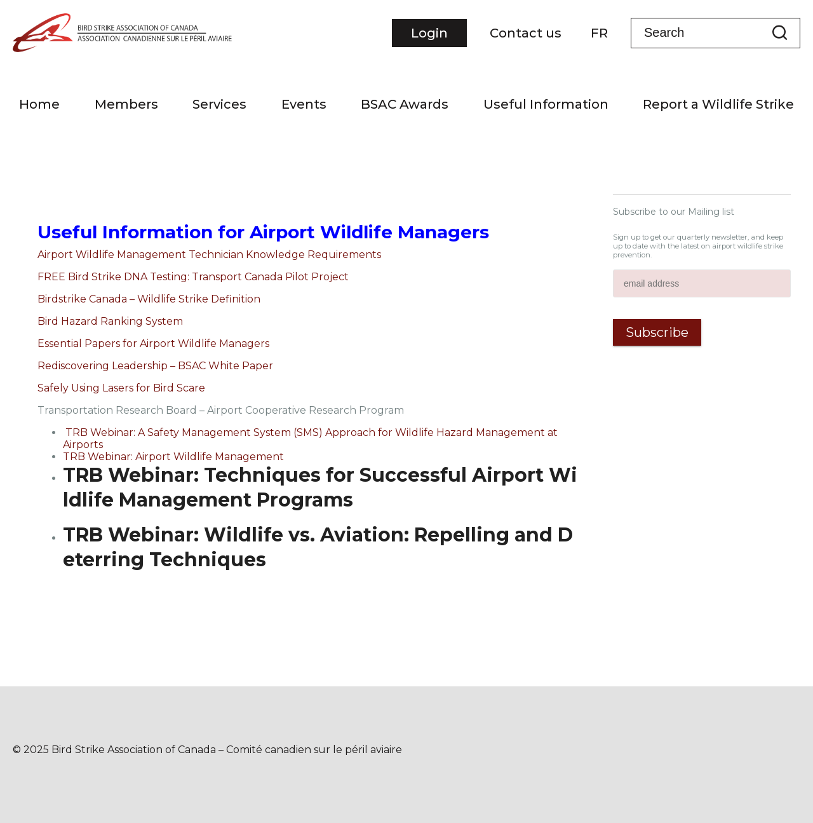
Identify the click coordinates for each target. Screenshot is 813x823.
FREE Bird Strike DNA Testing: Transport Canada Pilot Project (193, 277)
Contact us (525, 33)
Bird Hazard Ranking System (110, 321)
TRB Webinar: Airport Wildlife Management (173, 457)
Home (39, 104)
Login (429, 33)
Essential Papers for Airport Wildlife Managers (153, 343)
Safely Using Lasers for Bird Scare (121, 388)
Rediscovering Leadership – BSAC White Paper (155, 366)
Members (126, 104)
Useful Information (545, 104)
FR (599, 33)
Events (303, 104)
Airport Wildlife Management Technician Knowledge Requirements (209, 254)
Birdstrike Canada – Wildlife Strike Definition (148, 299)
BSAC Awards (404, 104)
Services (219, 104)
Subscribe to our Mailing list (673, 211)
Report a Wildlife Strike (718, 104)
